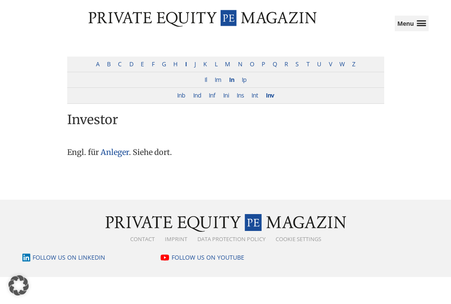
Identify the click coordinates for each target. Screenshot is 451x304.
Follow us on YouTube (208, 265)
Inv (270, 103)
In (231, 87)
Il (206, 87)
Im (218, 87)
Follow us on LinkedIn (69, 265)
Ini (226, 103)
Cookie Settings (298, 246)
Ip (244, 87)
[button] (18, 285)
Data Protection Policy (231, 246)
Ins (240, 103)
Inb (181, 103)
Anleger (115, 159)
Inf (212, 103)
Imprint (176, 246)
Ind (197, 103)
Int (254, 103)
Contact (142, 246)
